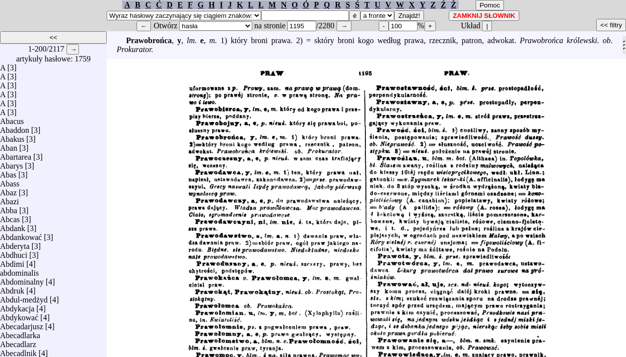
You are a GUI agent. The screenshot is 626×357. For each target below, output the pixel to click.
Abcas (10, 217)
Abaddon (14, 127)
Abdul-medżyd (24, 297)
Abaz (8, 190)
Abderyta (15, 243)
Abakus (12, 136)
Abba (8, 208)
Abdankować (21, 235)
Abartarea (15, 154)
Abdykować (19, 315)
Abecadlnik (18, 351)
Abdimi (12, 261)
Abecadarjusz (21, 324)
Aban (8, 145)
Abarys (11, 163)
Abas (8, 172)
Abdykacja (17, 306)
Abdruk (12, 288)
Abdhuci (13, 252)
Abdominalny (22, 279)
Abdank (12, 226)
